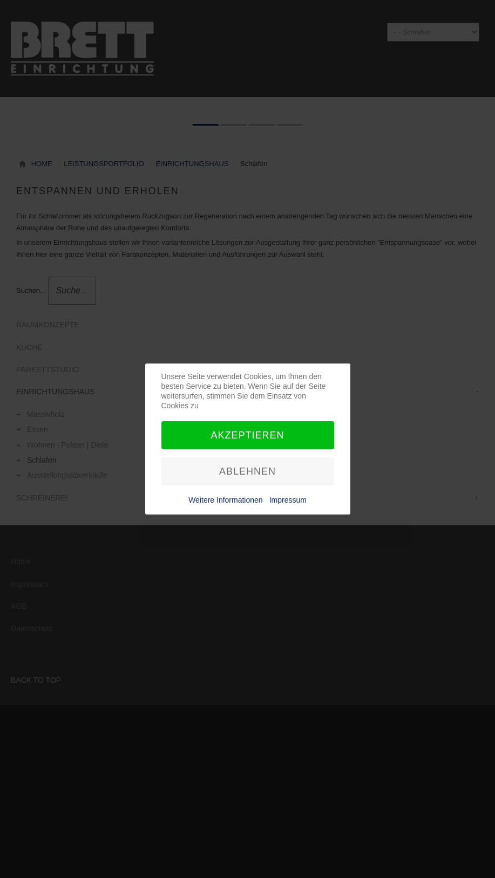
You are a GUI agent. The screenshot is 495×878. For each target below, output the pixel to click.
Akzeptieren (247, 435)
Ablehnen (247, 471)
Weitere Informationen (225, 500)
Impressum (288, 500)
